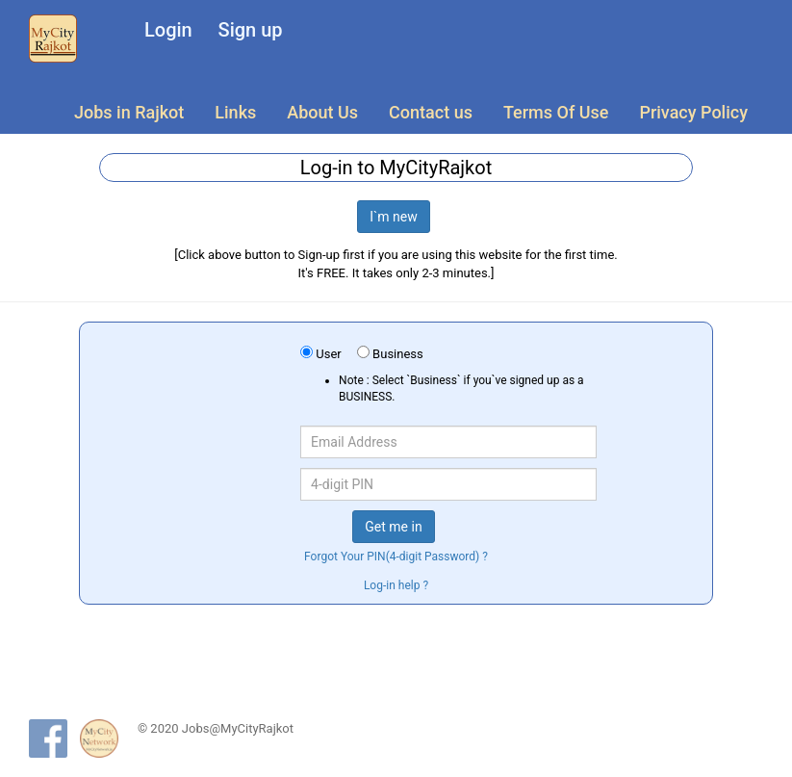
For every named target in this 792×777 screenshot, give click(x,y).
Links (235, 112)
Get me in (393, 526)
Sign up (250, 29)
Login (168, 29)
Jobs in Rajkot (129, 112)
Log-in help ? (396, 585)
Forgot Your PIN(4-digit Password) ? (396, 556)
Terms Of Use (555, 112)
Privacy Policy (693, 112)
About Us (322, 112)
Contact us (431, 112)
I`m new (394, 216)
